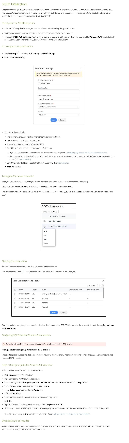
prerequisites (25, 159)
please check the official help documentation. (72, 414)
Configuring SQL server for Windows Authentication (86, 152)
